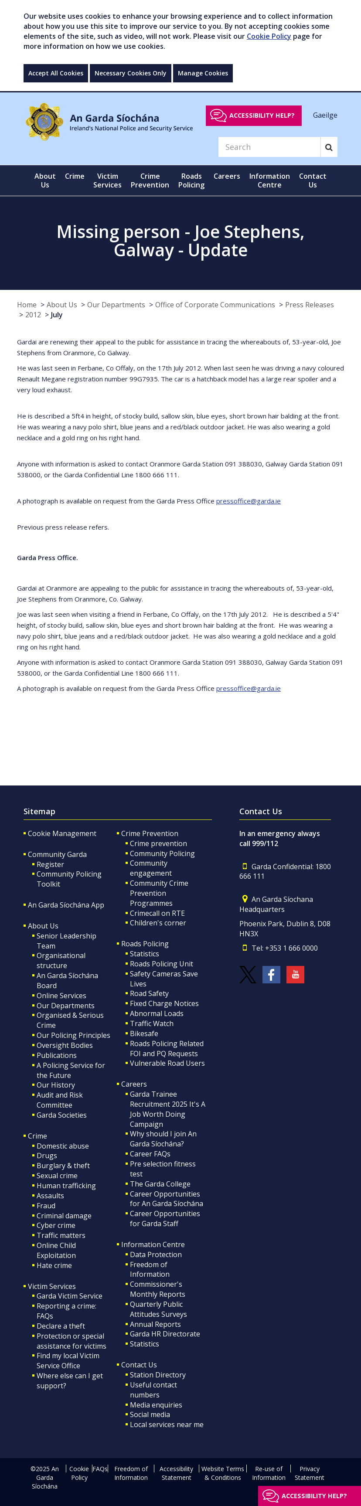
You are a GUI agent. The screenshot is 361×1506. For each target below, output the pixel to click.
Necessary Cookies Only (131, 73)
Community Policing (162, 853)
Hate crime (54, 1265)
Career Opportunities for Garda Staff (165, 1218)
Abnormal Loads (157, 1013)
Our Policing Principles (73, 1035)
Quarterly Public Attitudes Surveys (158, 1309)
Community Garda (57, 854)
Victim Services (52, 1286)
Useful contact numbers (153, 1390)
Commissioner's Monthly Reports (157, 1289)
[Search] (269, 147)
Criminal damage (64, 1215)
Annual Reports (155, 1324)
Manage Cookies (203, 73)
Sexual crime (57, 1175)
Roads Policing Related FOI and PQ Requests (167, 1048)
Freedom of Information (150, 1269)
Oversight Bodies (65, 1045)
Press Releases (309, 304)
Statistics (144, 954)
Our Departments (116, 304)
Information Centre (153, 1244)
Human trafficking (66, 1185)
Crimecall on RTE (157, 913)
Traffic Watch (152, 1023)
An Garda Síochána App (66, 905)
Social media (150, 1414)
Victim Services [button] (107, 180)
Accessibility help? (262, 115)
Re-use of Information (269, 1473)
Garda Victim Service (69, 1296)
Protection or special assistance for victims (71, 1341)
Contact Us (139, 1365)
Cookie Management (62, 833)
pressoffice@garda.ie (248, 500)
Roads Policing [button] (191, 180)
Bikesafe (144, 1033)
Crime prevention (158, 843)
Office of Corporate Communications (215, 304)
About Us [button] (45, 180)
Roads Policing (145, 943)
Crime (37, 1136)
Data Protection (156, 1254)
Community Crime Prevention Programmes (159, 893)
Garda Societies (62, 1115)
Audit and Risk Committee (60, 1100)
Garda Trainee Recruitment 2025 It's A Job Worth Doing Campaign (167, 1109)
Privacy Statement (309, 1473)
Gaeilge (325, 115)
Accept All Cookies (55, 73)
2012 (33, 315)
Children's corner (158, 923)
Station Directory (158, 1375)
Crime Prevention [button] (150, 180)
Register (50, 864)
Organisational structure (61, 960)
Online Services (61, 995)
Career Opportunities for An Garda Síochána (166, 1199)
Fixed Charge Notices (164, 1003)
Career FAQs (150, 1154)
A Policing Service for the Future (71, 1070)
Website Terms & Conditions (222, 1473)
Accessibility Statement (176, 1473)
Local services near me (167, 1424)
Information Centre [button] (269, 180)
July (57, 315)
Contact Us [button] (313, 180)
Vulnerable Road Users (167, 1063)
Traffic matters (61, 1235)
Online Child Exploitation (56, 1250)
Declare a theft (61, 1326)
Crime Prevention (149, 833)
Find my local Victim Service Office (68, 1360)
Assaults (50, 1195)
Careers (134, 1084)
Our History (56, 1085)
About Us (62, 304)
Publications (57, 1055)
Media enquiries (156, 1405)
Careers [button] (227, 176)
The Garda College (160, 1184)
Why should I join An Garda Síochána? (163, 1139)
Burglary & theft (63, 1165)
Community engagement (151, 868)
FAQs (100, 1469)
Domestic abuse (63, 1146)
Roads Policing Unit (161, 964)
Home (27, 304)
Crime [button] (75, 176)
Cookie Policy (269, 36)
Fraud (46, 1205)
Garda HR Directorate (165, 1334)
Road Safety (149, 993)
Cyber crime (56, 1225)
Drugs (47, 1155)
